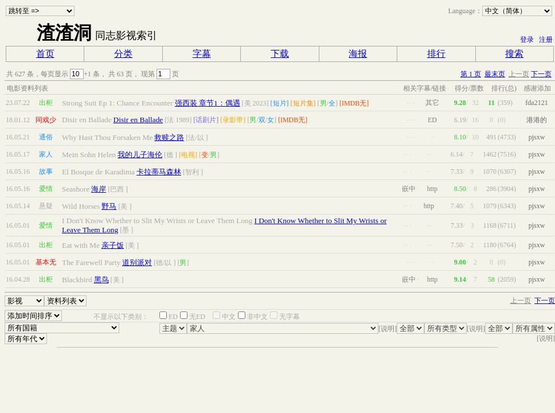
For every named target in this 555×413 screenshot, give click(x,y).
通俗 (46, 137)
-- (409, 103)
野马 (108, 206)
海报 (358, 54)
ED (173, 317)
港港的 (536, 120)
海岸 (98, 189)
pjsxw (537, 137)
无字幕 (289, 317)
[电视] (188, 155)
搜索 (514, 54)
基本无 (46, 262)
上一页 (519, 74)
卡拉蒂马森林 (158, 171)
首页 (45, 54)
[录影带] (232, 120)
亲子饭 (112, 245)
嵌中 (409, 189)
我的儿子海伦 (140, 154)
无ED (197, 317)
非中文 (257, 317)
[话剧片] (205, 120)
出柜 (46, 103)
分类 (123, 54)
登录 (527, 40)
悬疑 (46, 206)
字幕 (202, 54)
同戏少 (46, 120)
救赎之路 (169, 137)
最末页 (494, 74)
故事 (46, 171)
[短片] (280, 103)
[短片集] (303, 103)
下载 (280, 54)
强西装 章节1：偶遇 (207, 103)
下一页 (541, 74)
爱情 (46, 189)
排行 (436, 54)
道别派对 (137, 262)
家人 (46, 154)
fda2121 (536, 103)
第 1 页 (470, 74)
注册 (546, 40)
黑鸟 (101, 279)
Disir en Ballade (138, 119)
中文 (229, 317)
